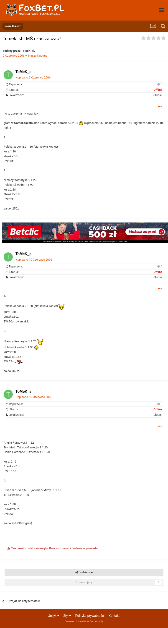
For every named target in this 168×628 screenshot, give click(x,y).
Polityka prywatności (90, 616)
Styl (67, 616)
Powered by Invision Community (84, 621)
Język (53, 616)
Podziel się (84, 572)
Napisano (33, 77)
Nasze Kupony (37, 55)
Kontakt (114, 616)
